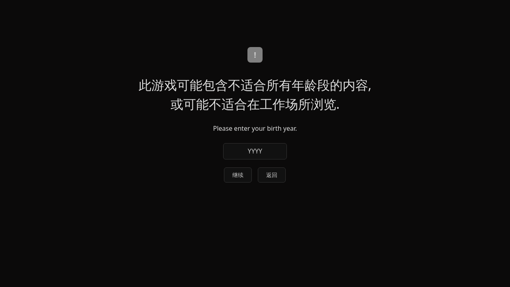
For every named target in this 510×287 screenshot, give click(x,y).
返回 (271, 175)
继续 (237, 175)
